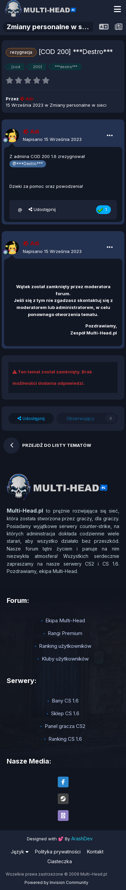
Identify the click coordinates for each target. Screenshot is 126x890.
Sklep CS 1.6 (65, 713)
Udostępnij (42, 209)
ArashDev (82, 838)
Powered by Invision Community (56, 882)
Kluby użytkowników (65, 659)
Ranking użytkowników (65, 646)
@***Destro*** (27, 163)
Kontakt (95, 851)
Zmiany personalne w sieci (78, 105)
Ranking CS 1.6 (65, 739)
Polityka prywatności (58, 851)
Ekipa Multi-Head (65, 620)
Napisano (52, 139)
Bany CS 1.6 (65, 700)
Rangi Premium (65, 633)
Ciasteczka (59, 861)
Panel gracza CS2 (65, 726)
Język (20, 851)
